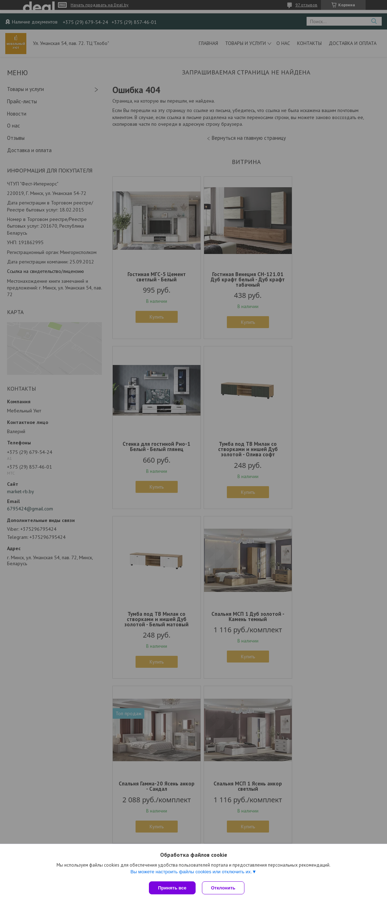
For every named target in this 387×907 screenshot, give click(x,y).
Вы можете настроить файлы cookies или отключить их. (191, 872)
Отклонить (224, 887)
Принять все (172, 887)
